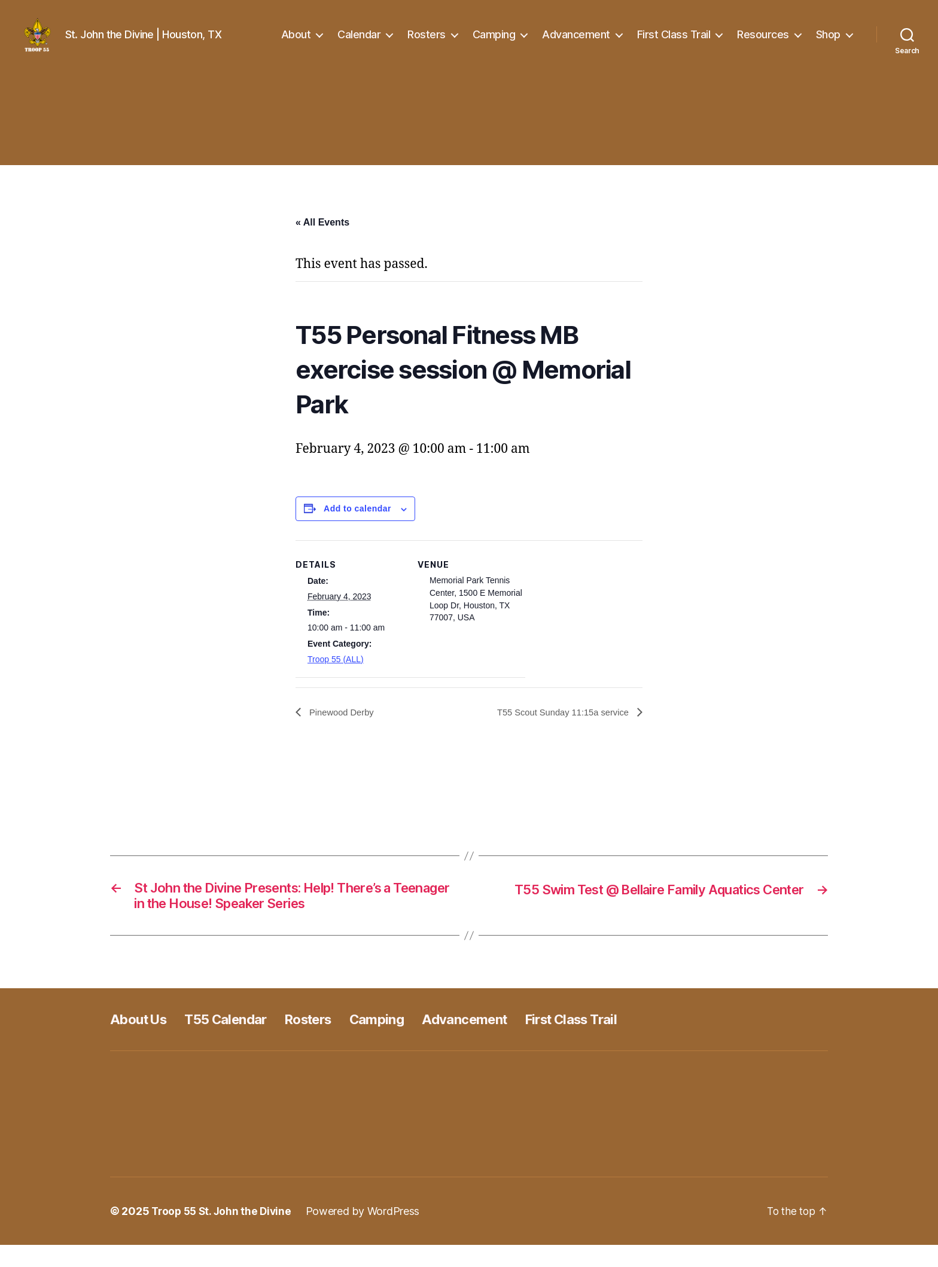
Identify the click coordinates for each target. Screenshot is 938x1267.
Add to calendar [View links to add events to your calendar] (357, 526)
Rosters (426, 43)
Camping (494, 43)
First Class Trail (674, 43)
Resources (763, 43)
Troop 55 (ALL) (335, 677)
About (296, 43)
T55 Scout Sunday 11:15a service (558, 730)
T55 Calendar (236, 1041)
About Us (141, 1041)
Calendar (358, 43)
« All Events (322, 240)
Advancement (576, 43)
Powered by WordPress (368, 1233)
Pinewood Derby (343, 730)
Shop (828, 43)
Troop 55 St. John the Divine (223, 1233)
